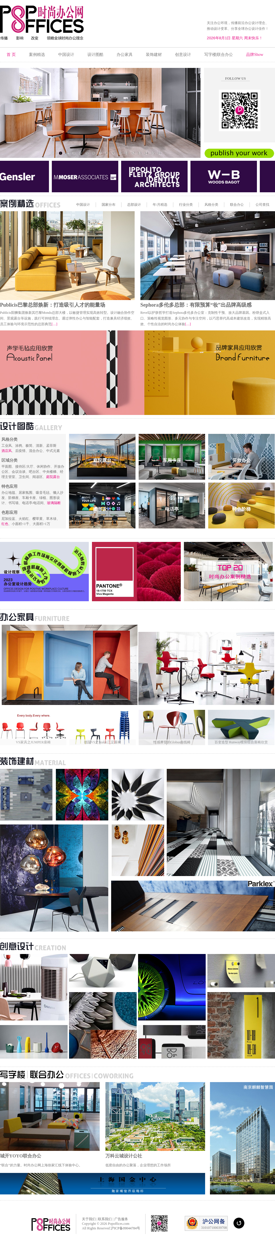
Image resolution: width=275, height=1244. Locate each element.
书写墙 (13, 503)
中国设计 (66, 54)
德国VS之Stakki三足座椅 (102, 742)
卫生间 (24, 477)
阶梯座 (13, 498)
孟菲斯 (51, 446)
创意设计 (183, 54)
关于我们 (89, 1219)
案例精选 (37, 54)
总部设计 (134, 205)
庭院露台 (53, 477)
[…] (54, 324)
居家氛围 (25, 493)
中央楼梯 (49, 472)
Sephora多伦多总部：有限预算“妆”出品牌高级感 (196, 305)
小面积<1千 (20, 524)
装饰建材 (154, 54)
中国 (79, 205)
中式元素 (53, 451)
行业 (182, 205)
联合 (233, 205)
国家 (105, 205)
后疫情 (20, 451)
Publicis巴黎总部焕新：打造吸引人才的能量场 (52, 305)
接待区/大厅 (24, 467)
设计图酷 (95, 54)
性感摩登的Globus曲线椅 (172, 742)
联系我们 (105, 1219)
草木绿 (51, 519)
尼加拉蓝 (8, 519)
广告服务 (120, 1219)
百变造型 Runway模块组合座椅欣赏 (241, 742)
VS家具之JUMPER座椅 (33, 742)
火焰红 (24, 519)
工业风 (6, 446)
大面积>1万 (41, 524)
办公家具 (125, 54)
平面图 (6, 467)
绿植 (42, 498)
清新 (39, 446)
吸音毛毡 (43, 493)
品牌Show (254, 54)
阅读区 (37, 477)
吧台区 (34, 472)
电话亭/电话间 (33, 503)
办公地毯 (8, 493)
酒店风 (6, 451)
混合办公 (36, 451)
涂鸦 (18, 446)
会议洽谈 (18, 472)
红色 (4, 524)
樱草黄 (37, 519)
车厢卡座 (29, 498)
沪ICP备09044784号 (125, 1228)
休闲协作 (43, 467)
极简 (28, 446)
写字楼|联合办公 (218, 54)
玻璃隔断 (54, 503)
